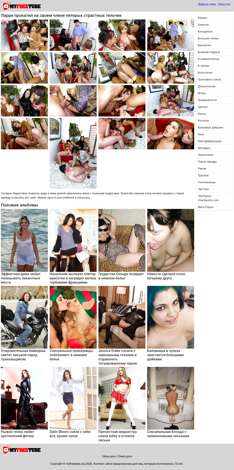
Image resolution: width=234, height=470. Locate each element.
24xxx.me (224, 4)
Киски (202, 113)
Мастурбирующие (209, 141)
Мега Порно (206, 207)
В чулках (203, 65)
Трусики (203, 175)
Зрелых (203, 107)
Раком (202, 168)
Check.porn (125, 456)
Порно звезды (207, 161)
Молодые (204, 148)
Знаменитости (207, 100)
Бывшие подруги (209, 52)
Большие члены (208, 38)
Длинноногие (207, 86)
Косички (203, 120)
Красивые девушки (210, 127)
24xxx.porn (109, 456)
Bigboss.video (207, 4)
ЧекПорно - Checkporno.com (208, 198)
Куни (201, 134)
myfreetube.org (75, 463)
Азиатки (203, 24)
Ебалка (202, 18)
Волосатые (205, 72)
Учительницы (207, 182)
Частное (203, 189)
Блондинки (205, 31)
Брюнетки (204, 45)
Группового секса (209, 79)
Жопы (202, 93)
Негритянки (205, 155)
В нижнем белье (208, 59)
